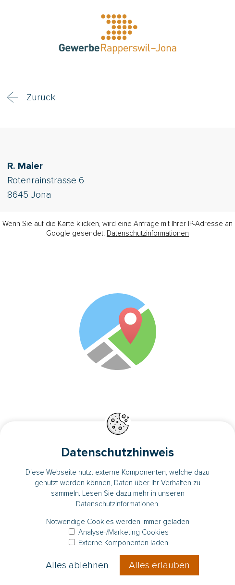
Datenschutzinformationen (148, 233)
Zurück (40, 97)
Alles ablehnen (77, 565)
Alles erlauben (159, 565)
